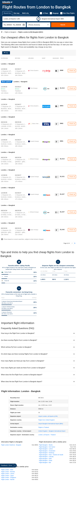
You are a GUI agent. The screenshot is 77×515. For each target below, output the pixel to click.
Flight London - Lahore (7, 473)
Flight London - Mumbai (8, 471)
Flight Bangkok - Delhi (45, 458)
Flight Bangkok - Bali (45, 462)
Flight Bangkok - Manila (46, 445)
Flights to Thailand (43, 427)
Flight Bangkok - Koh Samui (47, 447)
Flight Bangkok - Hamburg (46, 452)
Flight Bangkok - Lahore (46, 449)
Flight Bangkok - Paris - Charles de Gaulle (51, 454)
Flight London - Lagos (7, 475)
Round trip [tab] (7, 13)
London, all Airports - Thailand (46, 434)
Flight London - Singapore (8, 477)
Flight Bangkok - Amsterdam (47, 451)
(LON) (47, 416)
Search (62, 25)
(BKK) (50, 423)
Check (72, 70)
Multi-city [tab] (25, 13)
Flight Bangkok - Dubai (45, 460)
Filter (6, 53)
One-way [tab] (16, 13)
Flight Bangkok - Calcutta (46, 456)
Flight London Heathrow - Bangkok (11, 445)
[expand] (2, 466)
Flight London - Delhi (7, 469)
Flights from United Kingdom (46, 420)
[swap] (38, 19)
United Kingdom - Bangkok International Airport (51, 431)
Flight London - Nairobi (7, 479)
